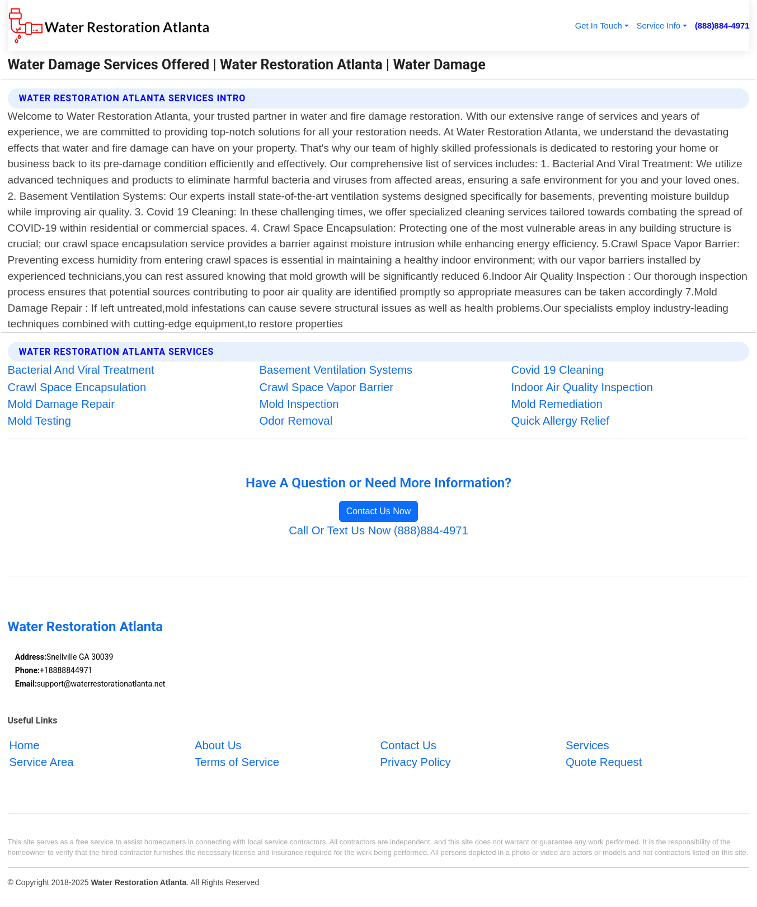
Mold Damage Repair (61, 404)
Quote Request (604, 762)
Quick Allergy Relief (560, 421)
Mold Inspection (299, 404)
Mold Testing (39, 421)
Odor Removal (296, 421)
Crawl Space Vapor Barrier (327, 387)
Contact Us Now (378, 511)
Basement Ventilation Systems (336, 370)
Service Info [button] (659, 25)
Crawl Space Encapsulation (77, 387)
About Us (218, 745)
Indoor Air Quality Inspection (581, 387)
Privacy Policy (415, 762)
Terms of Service (237, 762)
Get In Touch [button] (598, 25)
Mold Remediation (556, 404)
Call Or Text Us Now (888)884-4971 (378, 530)
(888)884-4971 (722, 25)
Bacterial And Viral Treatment (81, 370)
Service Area (42, 762)
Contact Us (408, 745)
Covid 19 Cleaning (557, 370)
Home (25, 745)
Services (587, 745)
